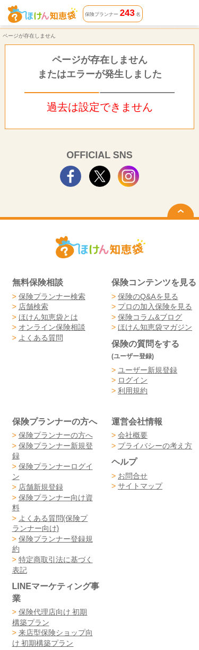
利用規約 (133, 390)
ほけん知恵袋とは (48, 317)
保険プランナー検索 (52, 296)
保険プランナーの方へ (56, 435)
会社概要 (133, 435)
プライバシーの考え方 (155, 445)
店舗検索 (33, 306)
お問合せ (133, 476)
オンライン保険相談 (52, 327)
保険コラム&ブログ (150, 317)
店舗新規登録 (41, 487)
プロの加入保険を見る (155, 306)
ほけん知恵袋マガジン (155, 327)
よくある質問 (41, 337)
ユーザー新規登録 (147, 370)
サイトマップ (140, 486)
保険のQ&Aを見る (148, 296)
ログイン (133, 380)
